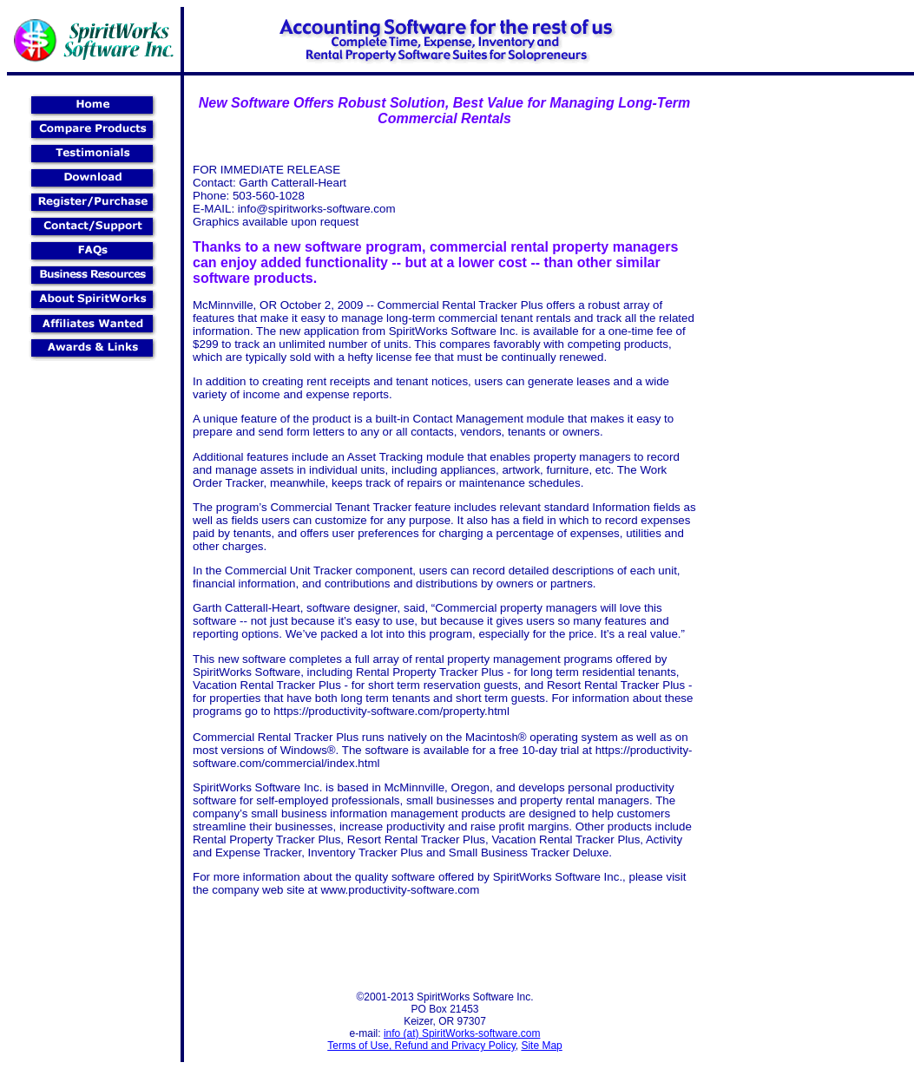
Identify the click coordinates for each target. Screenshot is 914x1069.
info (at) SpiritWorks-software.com (462, 1033)
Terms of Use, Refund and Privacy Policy (421, 1045)
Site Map (541, 1045)
